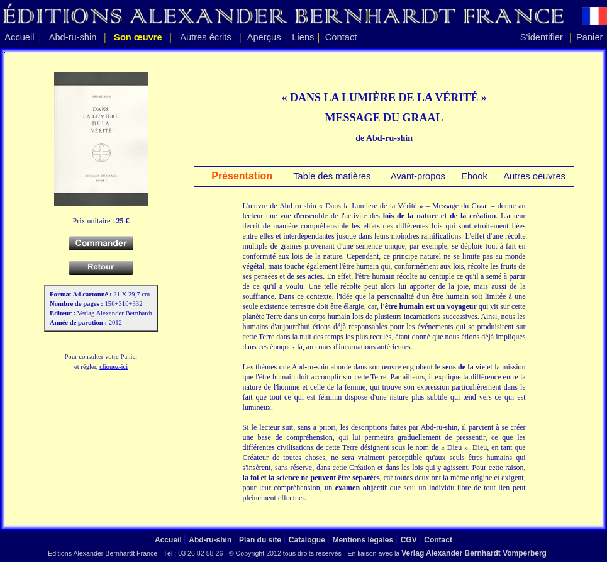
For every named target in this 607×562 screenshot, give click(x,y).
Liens (303, 37)
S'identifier (541, 37)
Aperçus (264, 37)
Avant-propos (417, 176)
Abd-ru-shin (73, 37)
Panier (589, 37)
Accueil (19, 37)
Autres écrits (205, 37)
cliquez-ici (113, 366)
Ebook (473, 176)
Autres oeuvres (533, 176)
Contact (341, 37)
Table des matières (330, 176)
